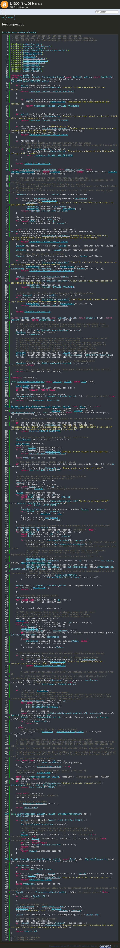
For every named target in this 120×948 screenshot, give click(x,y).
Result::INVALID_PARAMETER (44, 431)
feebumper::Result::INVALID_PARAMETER (51, 91)
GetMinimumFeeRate (52, 363)
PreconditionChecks (53, 77)
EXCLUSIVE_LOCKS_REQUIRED (25, 81)
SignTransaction (26, 813)
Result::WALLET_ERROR (41, 787)
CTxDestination (29, 628)
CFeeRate (55, 171)
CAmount (112, 171)
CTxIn (32, 221)
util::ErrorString (45, 785)
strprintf (63, 128)
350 (5, 859)
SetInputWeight (55, 577)
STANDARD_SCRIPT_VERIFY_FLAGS (28, 569)
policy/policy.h (32, 52)
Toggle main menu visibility (4, 10)
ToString (76, 910)
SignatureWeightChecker (39, 564)
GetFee (62, 245)
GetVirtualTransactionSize (52, 330)
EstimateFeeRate (40, 317)
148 (5, 381)
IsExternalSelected (58, 540)
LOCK (18, 385)
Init (26, 529)
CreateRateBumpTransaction (35, 406)
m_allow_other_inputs (49, 766)
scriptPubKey (79, 567)
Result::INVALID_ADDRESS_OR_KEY (47, 453)
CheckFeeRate (49, 169)
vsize (48, 715)
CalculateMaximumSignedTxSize (67, 713)
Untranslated (52, 87)
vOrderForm (92, 914)
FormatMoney (32, 206)
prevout (61, 223)
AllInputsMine (35, 149)
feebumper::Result (30, 77)
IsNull (40, 499)
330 (5, 813)
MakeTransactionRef (53, 906)
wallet (10, 17)
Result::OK (39, 587)
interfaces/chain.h (34, 48)
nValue (54, 517)
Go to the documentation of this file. (19, 32)
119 (5, 317)
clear (47, 704)
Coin (30, 497)
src (3, 17)
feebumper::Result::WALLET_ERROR (48, 120)
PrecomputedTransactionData (32, 527)
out (34, 499)
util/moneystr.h (32, 54)
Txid (83, 381)
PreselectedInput (30, 509)
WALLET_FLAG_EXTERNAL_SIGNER (65, 820)
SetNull (53, 706)
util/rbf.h (29, 56)
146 (5, 377)
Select (85, 509)
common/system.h (32, 44)
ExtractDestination (32, 630)
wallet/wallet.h (32, 71)
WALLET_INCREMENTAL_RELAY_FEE (93, 355)
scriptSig (53, 567)
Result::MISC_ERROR (45, 505)
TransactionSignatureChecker (42, 560)
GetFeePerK (40, 198)
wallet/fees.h (31, 64)
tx (77, 330)
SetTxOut (45, 513)
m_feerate (42, 690)
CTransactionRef (25, 906)
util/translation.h (34, 58)
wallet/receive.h (33, 66)
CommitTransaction (30, 859)
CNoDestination (66, 684)
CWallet (76, 77)
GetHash (63, 910)
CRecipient (32, 641)
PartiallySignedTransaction (37, 824)
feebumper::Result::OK (37, 163)
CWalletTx (106, 77)
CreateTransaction (39, 776)
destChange (53, 636)
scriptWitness (105, 567)
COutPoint (55, 762)
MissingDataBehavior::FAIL (36, 562)
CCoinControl (46, 320)
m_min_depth (43, 772)
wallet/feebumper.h (34, 62)
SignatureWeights (35, 558)
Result (14, 406)
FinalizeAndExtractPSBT (47, 844)
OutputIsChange (19, 634)
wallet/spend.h (31, 68)
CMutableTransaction (22, 171)
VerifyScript (33, 567)
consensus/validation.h (36, 46)
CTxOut (32, 626)
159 (5, 406)
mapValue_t (22, 908)
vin (49, 219)
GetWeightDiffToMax (66, 575)
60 (5, 169)
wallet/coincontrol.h (35, 60)
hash (29, 503)
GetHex (36, 503)
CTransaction (93, 713)
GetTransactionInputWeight (69, 544)
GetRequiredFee (51, 276)
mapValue (56, 908)
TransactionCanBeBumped (30, 381)
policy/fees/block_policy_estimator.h (45, 50)
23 (5, 77)
